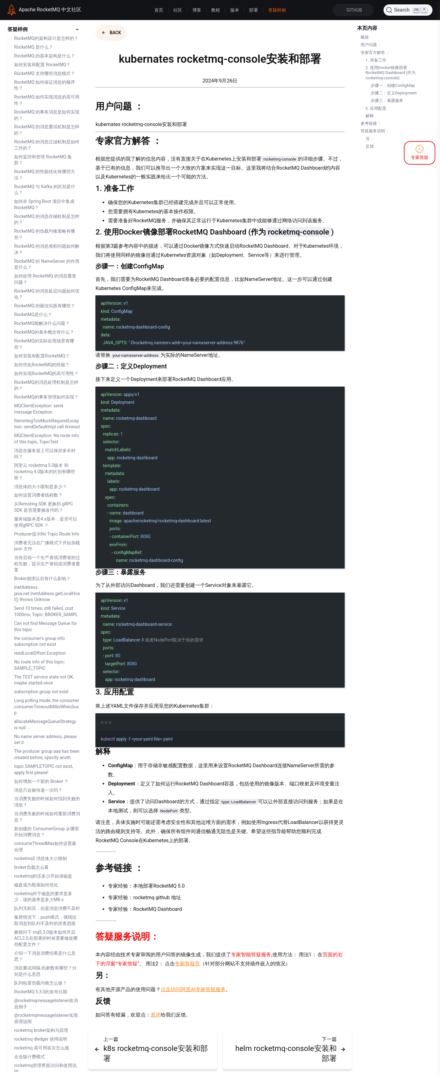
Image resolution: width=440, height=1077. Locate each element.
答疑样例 (277, 10)
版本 (234, 10)
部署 (253, 10)
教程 (215, 10)
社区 (177, 10)
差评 (156, 1015)
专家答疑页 (187, 964)
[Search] (408, 10)
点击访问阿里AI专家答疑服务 (193, 989)
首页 (158, 10)
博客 (196, 10)
